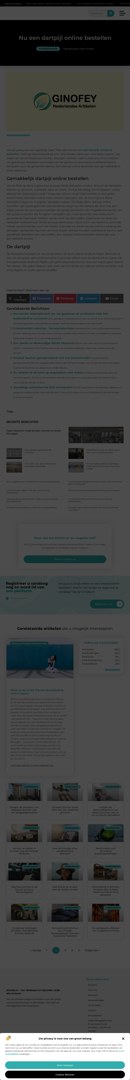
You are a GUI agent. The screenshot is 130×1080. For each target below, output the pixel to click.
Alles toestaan (65, 1065)
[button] (123, 1038)
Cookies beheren (65, 1074)
